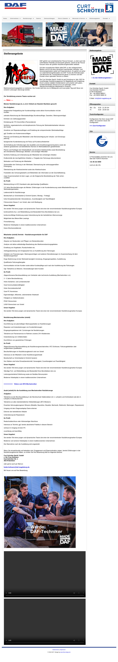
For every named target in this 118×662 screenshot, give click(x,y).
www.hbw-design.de (65, 652)
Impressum (62, 649)
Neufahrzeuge (27, 18)
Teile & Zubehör (63, 18)
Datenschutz (56, 649)
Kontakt (105, 18)
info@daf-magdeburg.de (103, 98)
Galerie (38, 18)
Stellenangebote (94, 18)
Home (5, 18)
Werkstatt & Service (78, 18)
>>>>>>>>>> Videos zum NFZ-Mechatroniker (20, 384)
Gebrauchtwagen (49, 18)
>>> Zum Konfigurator (98, 125)
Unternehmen (14, 18)
